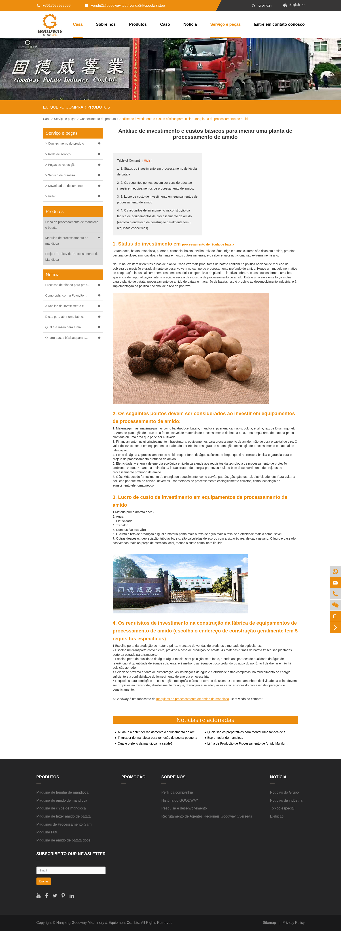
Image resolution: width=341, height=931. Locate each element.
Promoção (133, 777)
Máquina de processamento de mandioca (73, 240)
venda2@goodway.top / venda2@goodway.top (125, 5)
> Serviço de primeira (60, 175)
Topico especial (282, 808)
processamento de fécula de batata (208, 244)
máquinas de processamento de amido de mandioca (192, 699)
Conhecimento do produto (98, 119)
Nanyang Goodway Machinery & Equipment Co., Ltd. (98, 923)
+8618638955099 (53, 5)
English (295, 4)
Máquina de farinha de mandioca (62, 792)
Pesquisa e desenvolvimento (184, 808)
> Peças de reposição (60, 165)
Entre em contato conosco (279, 24)
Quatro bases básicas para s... (66, 338)
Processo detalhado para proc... (67, 285)
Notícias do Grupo (284, 792)
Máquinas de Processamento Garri (64, 824)
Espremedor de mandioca (225, 737)
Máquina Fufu (47, 832)
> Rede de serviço (58, 154)
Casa (78, 24)
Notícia (190, 24)
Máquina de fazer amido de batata (63, 816)
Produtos (138, 24)
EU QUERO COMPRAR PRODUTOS (76, 107)
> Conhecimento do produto (64, 143)
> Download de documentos (64, 186)
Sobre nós (106, 24)
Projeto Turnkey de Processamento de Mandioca (72, 256)
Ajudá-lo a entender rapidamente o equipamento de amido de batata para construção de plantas (159, 732)
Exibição (277, 816)
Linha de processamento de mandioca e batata (71, 224)
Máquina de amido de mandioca (61, 800)
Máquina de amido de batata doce (63, 840)
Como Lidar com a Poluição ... (66, 295)
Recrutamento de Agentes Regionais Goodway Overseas (206, 816)
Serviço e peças (225, 24)
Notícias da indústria (286, 800)
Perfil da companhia (177, 792)
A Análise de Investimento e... (66, 306)
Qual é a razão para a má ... (64, 327)
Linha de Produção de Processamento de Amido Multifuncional (248, 743)
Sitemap (269, 923)
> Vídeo (50, 196)
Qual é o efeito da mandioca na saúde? (145, 743)
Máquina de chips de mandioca (61, 808)
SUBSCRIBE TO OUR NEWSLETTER (71, 854)
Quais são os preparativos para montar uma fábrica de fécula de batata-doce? (248, 732)
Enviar (43, 881)
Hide (147, 160)
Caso (165, 24)
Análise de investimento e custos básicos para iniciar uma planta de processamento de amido (184, 119)
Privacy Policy (293, 923)
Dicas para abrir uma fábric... (65, 316)
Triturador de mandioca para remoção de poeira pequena (157, 737)
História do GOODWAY (179, 800)
